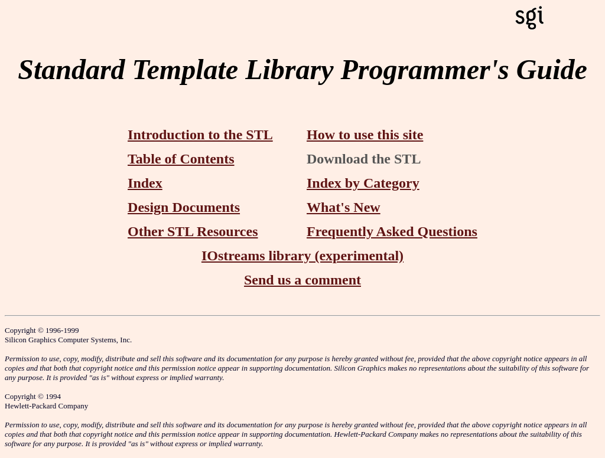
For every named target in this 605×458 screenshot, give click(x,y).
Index (145, 183)
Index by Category (363, 183)
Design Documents (184, 207)
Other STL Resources (193, 231)
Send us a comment (302, 279)
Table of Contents (181, 158)
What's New (343, 207)
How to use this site (365, 134)
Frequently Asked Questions (392, 231)
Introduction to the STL (200, 134)
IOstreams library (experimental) (302, 255)
